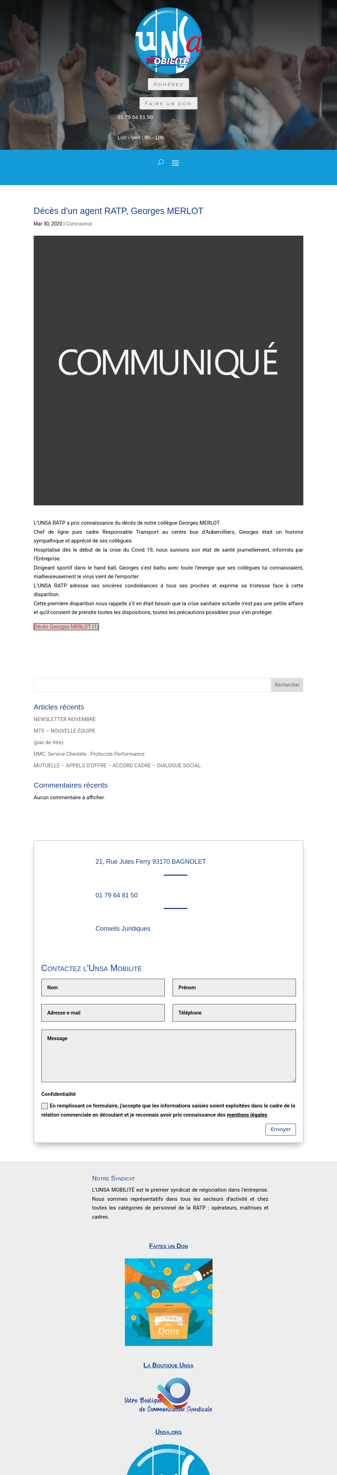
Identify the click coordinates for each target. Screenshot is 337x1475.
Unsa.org (168, 1431)
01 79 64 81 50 (135, 117)
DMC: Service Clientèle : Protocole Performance (89, 754)
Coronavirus (79, 224)
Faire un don (168, 103)
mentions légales (247, 1115)
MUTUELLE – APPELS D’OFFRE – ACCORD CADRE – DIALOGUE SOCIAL (117, 765)
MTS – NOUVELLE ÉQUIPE (64, 731)
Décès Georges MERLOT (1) (66, 627)
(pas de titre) (48, 742)
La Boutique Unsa (168, 1365)
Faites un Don (168, 1246)
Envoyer (281, 1129)
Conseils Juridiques (122, 928)
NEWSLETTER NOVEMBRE (65, 719)
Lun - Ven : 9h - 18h (140, 137)
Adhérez (168, 84)
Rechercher (287, 685)
